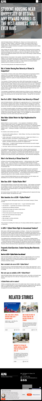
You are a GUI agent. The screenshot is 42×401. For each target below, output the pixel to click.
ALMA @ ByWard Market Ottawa (8, 34)
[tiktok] (26, 380)
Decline (23, 394)
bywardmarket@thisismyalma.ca (28, 378)
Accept (29, 394)
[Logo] (3, 1)
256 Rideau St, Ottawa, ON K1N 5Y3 (28, 374)
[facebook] (23, 380)
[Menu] (39, 1)
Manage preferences (36, 394)
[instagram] (21, 380)
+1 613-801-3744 (25, 376)
